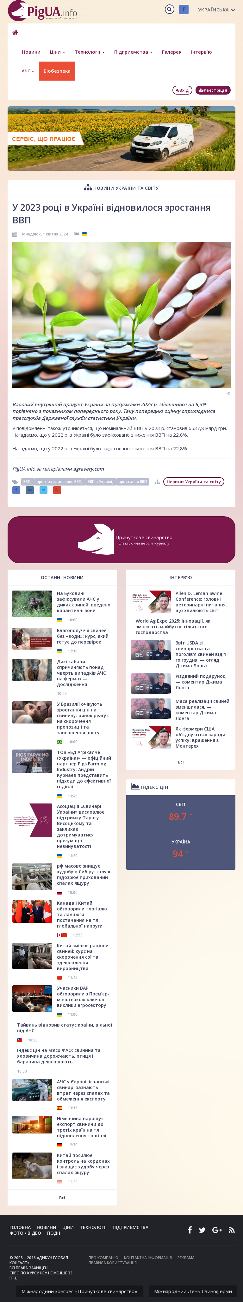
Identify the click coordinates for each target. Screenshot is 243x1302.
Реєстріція (213, 90)
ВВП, (27, 482)
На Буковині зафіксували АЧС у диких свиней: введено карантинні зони (83, 601)
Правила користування (113, 1263)
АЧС (28, 71)
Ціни (57, 52)
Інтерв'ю (201, 52)
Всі (62, 1197)
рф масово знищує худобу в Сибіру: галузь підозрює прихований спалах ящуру (84, 874)
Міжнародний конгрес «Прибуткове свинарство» (79, 1291)
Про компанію (103, 1257)
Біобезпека (57, 71)
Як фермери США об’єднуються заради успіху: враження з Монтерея (200, 737)
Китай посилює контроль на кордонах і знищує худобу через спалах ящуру (83, 1163)
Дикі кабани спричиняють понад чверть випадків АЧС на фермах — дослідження (81, 672)
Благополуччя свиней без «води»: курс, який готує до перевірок (83, 636)
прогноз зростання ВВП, (60, 482)
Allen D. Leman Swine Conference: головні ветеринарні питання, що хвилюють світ (201, 601)
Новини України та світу (121, 187)
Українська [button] (217, 9)
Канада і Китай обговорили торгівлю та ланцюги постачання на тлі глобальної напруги (82, 914)
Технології (90, 52)
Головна (20, 1227)
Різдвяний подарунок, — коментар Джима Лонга (201, 682)
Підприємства (133, 52)
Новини (31, 52)
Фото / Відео (25, 1233)
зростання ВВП (133, 482)
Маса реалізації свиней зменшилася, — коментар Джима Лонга (202, 709)
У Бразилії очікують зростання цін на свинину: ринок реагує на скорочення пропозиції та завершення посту (83, 718)
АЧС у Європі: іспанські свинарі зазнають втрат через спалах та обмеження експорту (83, 1090)
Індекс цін (149, 786)
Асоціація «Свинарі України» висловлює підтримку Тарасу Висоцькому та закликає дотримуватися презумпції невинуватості (80, 826)
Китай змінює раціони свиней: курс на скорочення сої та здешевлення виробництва (83, 956)
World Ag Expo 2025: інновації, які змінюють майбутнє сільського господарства (174, 626)
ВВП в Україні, (101, 482)
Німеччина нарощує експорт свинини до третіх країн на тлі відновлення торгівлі (81, 1127)
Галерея (172, 52)
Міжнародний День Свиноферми (193, 1291)
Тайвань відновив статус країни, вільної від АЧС (64, 1028)
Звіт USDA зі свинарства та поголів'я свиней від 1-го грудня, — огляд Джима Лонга (202, 654)
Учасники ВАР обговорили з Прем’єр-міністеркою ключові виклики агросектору (83, 996)
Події (53, 1233)
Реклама (186, 1257)
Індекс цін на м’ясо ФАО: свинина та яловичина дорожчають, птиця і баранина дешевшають (59, 1056)
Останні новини (62, 577)
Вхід (182, 90)
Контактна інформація (148, 1257)
